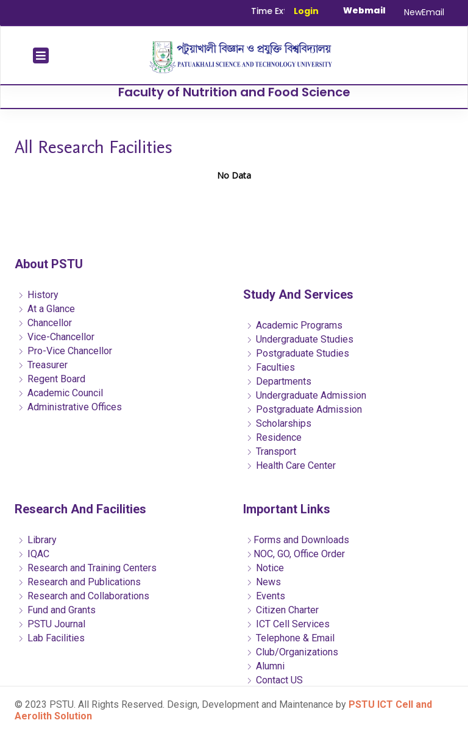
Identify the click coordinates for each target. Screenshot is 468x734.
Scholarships (278, 423)
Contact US (274, 680)
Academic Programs (294, 325)
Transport (271, 451)
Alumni (265, 666)
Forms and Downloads (297, 540)
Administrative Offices (70, 407)
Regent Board (51, 379)
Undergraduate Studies (299, 339)
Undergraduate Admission (306, 395)
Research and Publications (79, 582)
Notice (265, 568)
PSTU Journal (51, 624)
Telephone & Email (290, 638)
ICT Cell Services (288, 624)
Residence (274, 437)
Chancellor (45, 323)
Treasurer (43, 365)
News (263, 582)
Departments (278, 381)
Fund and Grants (57, 610)
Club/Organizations (292, 652)
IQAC (33, 554)
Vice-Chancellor (56, 337)
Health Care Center (291, 465)
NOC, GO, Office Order (295, 554)
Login (306, 11)
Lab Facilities (51, 638)
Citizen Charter (282, 610)
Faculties (270, 367)
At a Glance (46, 309)
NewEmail (424, 12)
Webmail (364, 10)
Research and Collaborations (83, 596)
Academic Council (60, 393)
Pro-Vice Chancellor (65, 351)
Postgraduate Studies (297, 353)
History (38, 295)
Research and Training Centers (87, 568)
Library (37, 540)
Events (265, 596)
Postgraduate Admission (304, 409)
